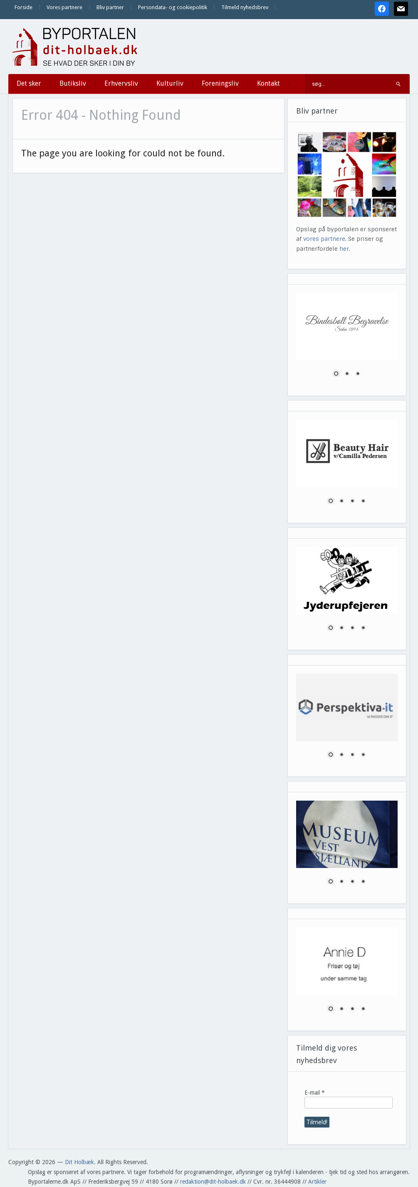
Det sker (29, 83)
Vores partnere (64, 7)
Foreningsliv (220, 83)
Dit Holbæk (79, 1162)
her (344, 248)
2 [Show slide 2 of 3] (346, 374)
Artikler (317, 1181)
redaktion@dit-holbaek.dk (213, 1181)
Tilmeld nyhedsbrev (244, 7)
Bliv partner (110, 7)
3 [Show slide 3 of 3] (357, 374)
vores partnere (324, 238)
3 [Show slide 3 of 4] (352, 501)
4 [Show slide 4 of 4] (363, 501)
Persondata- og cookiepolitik (172, 7)
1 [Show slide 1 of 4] (330, 501)
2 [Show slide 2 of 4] (341, 501)
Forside (23, 7)
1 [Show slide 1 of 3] (336, 374)
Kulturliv (169, 83)
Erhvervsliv (121, 83)
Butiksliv (72, 83)
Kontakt (268, 83)
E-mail (314, 1092)
